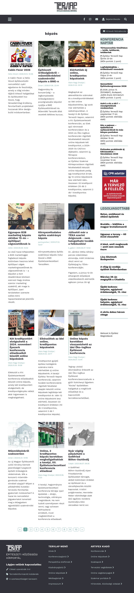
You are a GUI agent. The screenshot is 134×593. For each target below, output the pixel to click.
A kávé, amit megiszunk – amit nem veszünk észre (114, 247)
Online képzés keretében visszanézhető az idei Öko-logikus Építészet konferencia (81, 346)
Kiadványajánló (57, 567)
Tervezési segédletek (102, 567)
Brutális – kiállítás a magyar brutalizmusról (113, 225)
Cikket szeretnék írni (18, 569)
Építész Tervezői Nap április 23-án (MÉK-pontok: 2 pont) (111, 59)
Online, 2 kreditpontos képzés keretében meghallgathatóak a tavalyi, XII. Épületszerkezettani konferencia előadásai (53, 461)
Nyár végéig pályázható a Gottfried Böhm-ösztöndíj (78, 455)
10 (76, 529)
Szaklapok (97, 562)
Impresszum (55, 584)
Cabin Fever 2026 (19, 69)
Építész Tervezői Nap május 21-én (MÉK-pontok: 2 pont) (111, 75)
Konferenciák (98, 551)
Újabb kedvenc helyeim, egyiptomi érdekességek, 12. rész (113, 302)
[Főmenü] (9, 19)
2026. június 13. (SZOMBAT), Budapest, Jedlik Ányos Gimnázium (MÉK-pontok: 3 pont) (112, 94)
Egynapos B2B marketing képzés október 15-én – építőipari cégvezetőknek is (19, 238)
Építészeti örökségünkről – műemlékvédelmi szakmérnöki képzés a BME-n (49, 75)
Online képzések (57, 573)
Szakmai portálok (101, 578)
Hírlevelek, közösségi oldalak (106, 584)
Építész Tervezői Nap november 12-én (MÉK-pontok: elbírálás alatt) (111, 161)
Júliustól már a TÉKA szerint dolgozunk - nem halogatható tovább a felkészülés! (80, 238)
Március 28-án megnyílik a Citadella (112, 278)
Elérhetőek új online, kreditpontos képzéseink (78, 74)
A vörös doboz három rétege (112, 313)
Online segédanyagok (102, 573)
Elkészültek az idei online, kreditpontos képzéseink (52, 343)
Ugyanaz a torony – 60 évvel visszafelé (113, 235)
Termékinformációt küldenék (22, 574)
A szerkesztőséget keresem (21, 579)
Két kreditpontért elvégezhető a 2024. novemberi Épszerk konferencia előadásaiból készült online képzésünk (21, 348)
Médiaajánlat (55, 578)
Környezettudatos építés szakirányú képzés (49, 235)
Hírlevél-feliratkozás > (115, 31)
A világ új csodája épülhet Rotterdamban (113, 268)
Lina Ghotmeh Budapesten (108, 258)
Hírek (52, 551)
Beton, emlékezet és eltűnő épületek (112, 215)
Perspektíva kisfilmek (60, 562)
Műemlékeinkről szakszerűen (18, 452)
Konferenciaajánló (58, 556)
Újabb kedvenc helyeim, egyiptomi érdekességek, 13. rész (113, 289)
